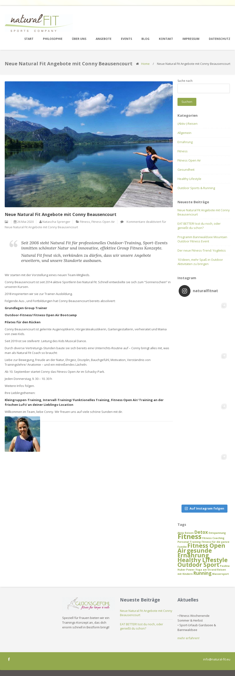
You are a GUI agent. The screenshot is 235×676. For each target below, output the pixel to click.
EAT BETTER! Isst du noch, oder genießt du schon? (199, 225)
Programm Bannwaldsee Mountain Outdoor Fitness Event (202, 239)
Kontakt (166, 39)
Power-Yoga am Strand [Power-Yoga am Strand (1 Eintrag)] (201, 569)
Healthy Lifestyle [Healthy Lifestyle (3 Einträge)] (202, 560)
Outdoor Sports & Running (196, 188)
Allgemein (184, 133)
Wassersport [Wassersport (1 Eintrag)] (220, 574)
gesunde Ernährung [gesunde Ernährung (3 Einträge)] (194, 553)
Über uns (79, 39)
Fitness (85, 222)
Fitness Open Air (103, 222)
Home (145, 64)
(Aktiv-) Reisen (187, 123)
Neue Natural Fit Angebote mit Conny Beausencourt (203, 212)
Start (28, 39)
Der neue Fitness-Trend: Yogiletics (201, 250)
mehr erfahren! (188, 638)
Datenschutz (219, 39)
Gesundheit (185, 169)
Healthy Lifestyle (189, 179)
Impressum (190, 39)
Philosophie (52, 39)
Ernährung (185, 142)
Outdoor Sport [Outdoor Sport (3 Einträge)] (198, 564)
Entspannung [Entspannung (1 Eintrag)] (217, 533)
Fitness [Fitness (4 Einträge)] (189, 536)
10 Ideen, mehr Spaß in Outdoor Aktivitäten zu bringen (200, 261)
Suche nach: (185, 81)
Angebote (103, 39)
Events (126, 39)
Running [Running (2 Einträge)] (202, 573)
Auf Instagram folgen (204, 508)
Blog (145, 39)
